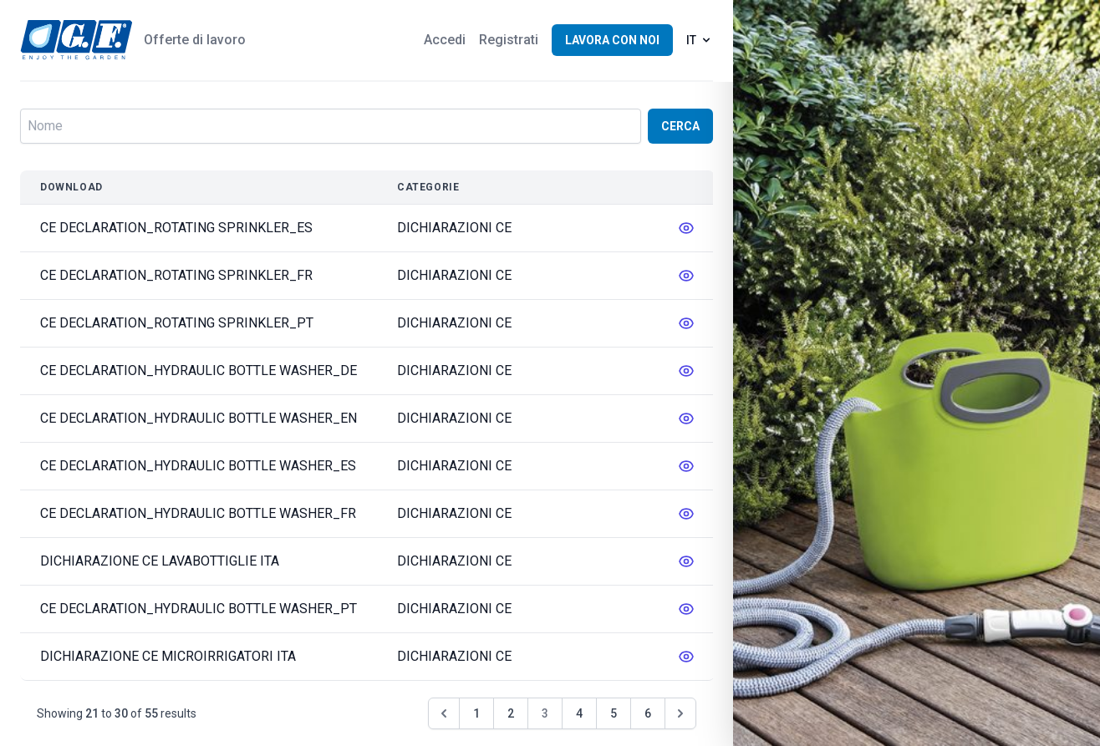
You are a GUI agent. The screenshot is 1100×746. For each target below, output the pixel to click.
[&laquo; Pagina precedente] (444, 713)
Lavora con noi (612, 40)
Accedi (445, 40)
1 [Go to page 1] (476, 713)
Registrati (508, 40)
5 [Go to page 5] (613, 713)
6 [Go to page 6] (647, 713)
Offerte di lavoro (195, 40)
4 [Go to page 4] (579, 713)
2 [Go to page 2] (510, 713)
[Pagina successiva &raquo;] (680, 713)
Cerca (680, 126)
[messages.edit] (686, 228)
